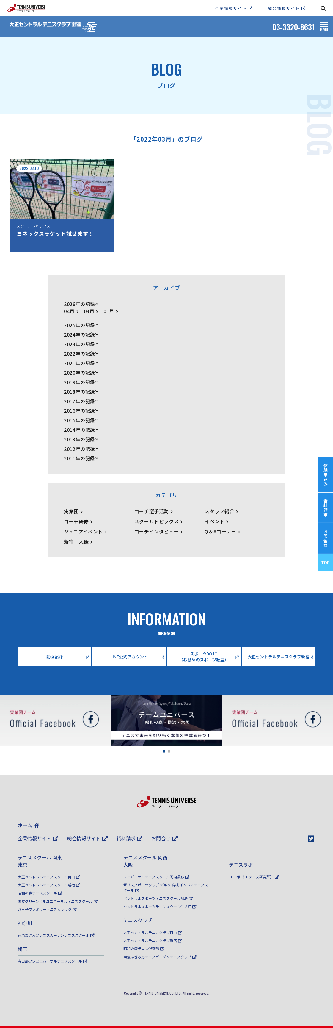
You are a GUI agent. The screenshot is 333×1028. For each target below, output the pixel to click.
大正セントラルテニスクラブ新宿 (152, 940)
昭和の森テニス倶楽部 (143, 948)
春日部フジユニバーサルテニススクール (52, 960)
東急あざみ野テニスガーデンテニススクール (56, 935)
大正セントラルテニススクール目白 (49, 876)
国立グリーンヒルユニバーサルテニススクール (58, 901)
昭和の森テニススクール (40, 892)
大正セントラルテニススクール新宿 (49, 884)
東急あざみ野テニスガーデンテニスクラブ (160, 956)
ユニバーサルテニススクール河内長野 (156, 876)
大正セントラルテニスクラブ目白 (152, 932)
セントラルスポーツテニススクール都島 (158, 898)
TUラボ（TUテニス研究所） (254, 876)
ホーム (28, 825)
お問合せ (164, 838)
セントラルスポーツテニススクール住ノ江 (160, 906)
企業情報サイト (38, 838)
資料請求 (130, 838)
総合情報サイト (87, 838)
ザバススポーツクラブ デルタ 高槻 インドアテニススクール (165, 887)
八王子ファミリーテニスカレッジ (47, 909)
